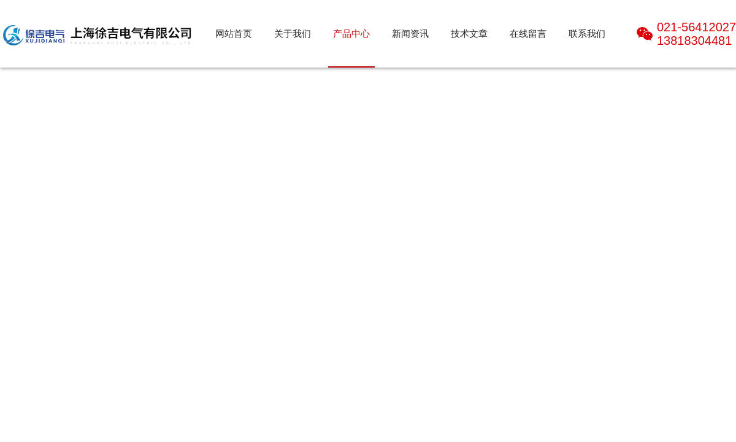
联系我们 (587, 33)
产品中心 (351, 33)
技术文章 (469, 33)
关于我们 (292, 33)
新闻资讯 (410, 33)
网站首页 (233, 33)
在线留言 (528, 33)
